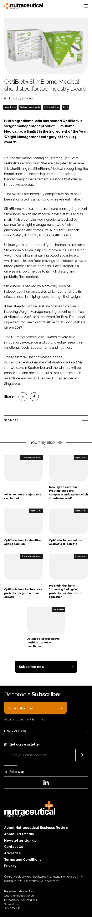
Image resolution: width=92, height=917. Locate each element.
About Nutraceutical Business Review (36, 828)
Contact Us (13, 847)
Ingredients (10, 107)
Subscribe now (31, 667)
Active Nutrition (51, 107)
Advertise (12, 853)
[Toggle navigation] (86, 6)
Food (65, 107)
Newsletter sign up (20, 840)
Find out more (15, 730)
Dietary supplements (30, 107)
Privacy (10, 866)
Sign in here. (39, 719)
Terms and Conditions (22, 860)
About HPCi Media (19, 834)
